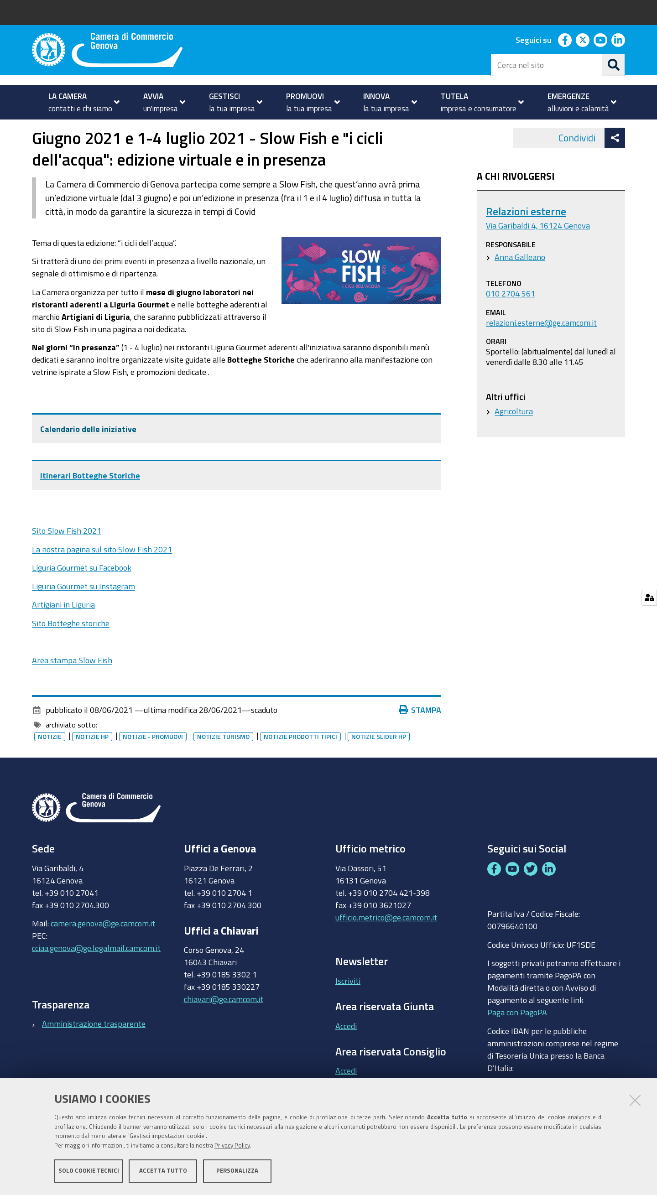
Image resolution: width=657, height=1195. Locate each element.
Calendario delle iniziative (88, 454)
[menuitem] (80, 102)
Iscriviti (347, 1006)
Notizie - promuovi (153, 762)
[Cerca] (613, 64)
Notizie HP (92, 762)
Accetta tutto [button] (163, 1171)
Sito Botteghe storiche (71, 648)
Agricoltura (514, 436)
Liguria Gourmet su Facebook (81, 593)
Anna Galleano (520, 282)
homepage (69, 129)
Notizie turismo (223, 762)
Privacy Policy (232, 1146)
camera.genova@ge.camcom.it (103, 949)
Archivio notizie (161, 129)
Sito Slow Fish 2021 (66, 556)
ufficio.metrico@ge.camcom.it (386, 943)
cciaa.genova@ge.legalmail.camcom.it (96, 974)
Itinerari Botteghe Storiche (90, 501)
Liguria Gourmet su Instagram (83, 612)
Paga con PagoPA (517, 1038)
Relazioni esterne (526, 237)
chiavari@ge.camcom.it (223, 1025)
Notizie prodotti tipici (300, 762)
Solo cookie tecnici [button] (88, 1171)
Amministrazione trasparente (94, 1049)
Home (38, 129)
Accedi (346, 1051)
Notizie (113, 129)
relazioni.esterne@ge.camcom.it (541, 348)
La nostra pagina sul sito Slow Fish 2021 (102, 575)
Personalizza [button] (237, 1171)
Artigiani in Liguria (63, 630)
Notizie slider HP (378, 762)
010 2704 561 (510, 319)
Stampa (420, 736)
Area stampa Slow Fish (72, 685)
